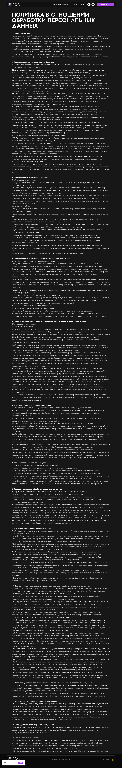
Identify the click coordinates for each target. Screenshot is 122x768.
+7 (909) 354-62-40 (78, 4)
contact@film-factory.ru (60, 4)
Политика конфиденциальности (60, 759)
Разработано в (107, 759)
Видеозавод (16, 4)
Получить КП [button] (105, 4)
